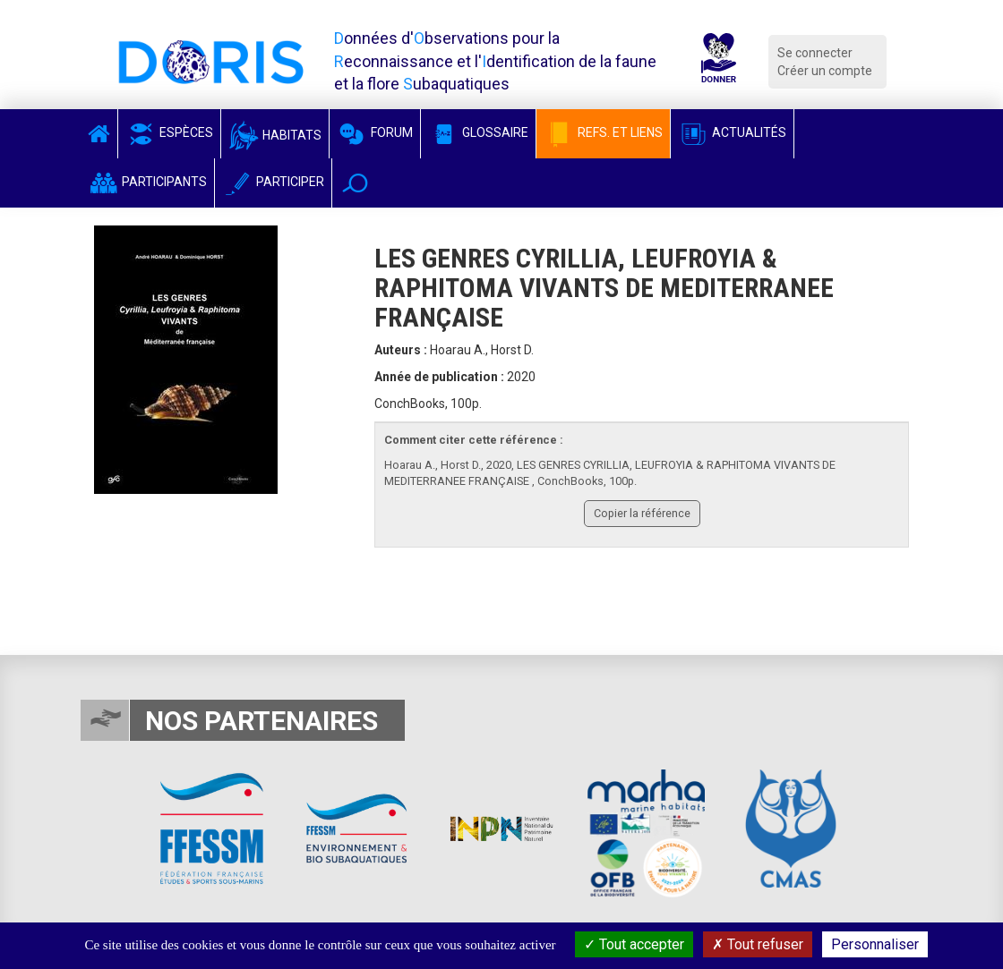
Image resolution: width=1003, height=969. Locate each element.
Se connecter (815, 53)
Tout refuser (757, 944)
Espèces (169, 132)
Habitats (274, 135)
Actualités (732, 132)
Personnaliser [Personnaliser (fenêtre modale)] (875, 944)
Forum (375, 132)
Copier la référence (642, 513)
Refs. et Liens (603, 132)
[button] (355, 183)
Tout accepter (634, 944)
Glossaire (478, 132)
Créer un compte (824, 71)
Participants (147, 181)
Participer (273, 181)
